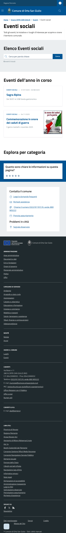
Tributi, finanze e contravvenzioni (16, 320)
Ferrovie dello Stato (11, 462)
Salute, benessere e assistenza (15, 316)
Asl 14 (6, 444)
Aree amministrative (11, 255)
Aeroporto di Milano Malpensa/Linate (18, 440)
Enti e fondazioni (10, 262)
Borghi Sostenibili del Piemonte (15, 447)
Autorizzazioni (9, 298)
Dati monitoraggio (10, 520)
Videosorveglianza (10, 323)
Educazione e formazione (13, 305)
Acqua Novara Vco (10, 436)
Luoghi (6, 354)
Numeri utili (8, 397)
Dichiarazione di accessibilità (14, 480)
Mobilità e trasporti (11, 312)
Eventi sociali (11, 90)
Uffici (5, 277)
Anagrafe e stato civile (12, 294)
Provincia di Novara (11, 429)
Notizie (6, 337)
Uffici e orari (8, 394)
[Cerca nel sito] (58, 11)
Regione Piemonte (10, 3)
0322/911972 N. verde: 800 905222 (25, 379)
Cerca (57, 56)
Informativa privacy (11, 473)
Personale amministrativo (13, 270)
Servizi (30, 520)
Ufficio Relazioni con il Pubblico (15, 390)
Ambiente (7, 290)
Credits (46, 520)
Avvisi (6, 340)
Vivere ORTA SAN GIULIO (20, 19)
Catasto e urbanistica (12, 301)
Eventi (35, 19)
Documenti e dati (10, 259)
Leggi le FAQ (8, 486)
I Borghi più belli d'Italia (12, 466)
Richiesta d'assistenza (12, 495)
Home (6, 19)
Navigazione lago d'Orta (13, 469)
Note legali (8, 477)
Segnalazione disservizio (13, 489)
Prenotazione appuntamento (14, 492)
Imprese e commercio (12, 309)
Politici (6, 273)
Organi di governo (10, 266)
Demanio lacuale (10, 458)
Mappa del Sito (19, 523)
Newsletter (8, 511)
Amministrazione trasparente (15, 484)
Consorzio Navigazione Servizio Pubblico (19, 455)
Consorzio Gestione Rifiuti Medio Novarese (20, 451)
